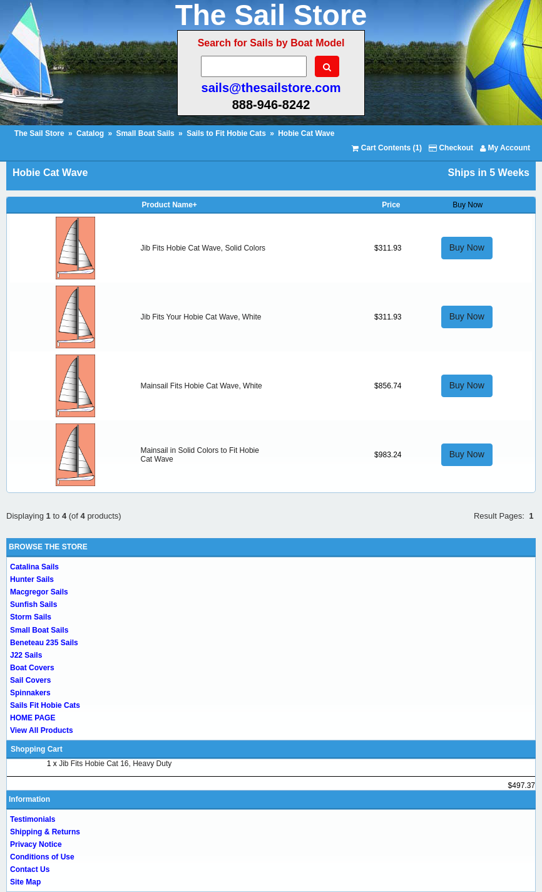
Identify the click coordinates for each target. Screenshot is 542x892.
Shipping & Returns (45, 831)
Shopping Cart (37, 749)
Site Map (25, 882)
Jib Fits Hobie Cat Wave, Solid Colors (203, 248)
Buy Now (466, 247)
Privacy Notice (36, 844)
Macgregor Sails (39, 592)
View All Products (41, 730)
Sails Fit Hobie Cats (45, 705)
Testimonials (32, 819)
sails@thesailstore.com (271, 88)
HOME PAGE (32, 717)
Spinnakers (30, 692)
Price (391, 204)
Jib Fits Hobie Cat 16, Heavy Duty (115, 763)
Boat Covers (32, 667)
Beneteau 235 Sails (44, 642)
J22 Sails (26, 655)
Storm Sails (30, 617)
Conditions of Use (42, 857)
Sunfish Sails (33, 604)
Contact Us (29, 869)
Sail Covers (30, 680)
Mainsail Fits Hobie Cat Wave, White (201, 385)
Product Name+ (169, 204)
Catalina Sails (34, 567)
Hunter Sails (32, 579)
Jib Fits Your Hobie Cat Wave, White (201, 317)
